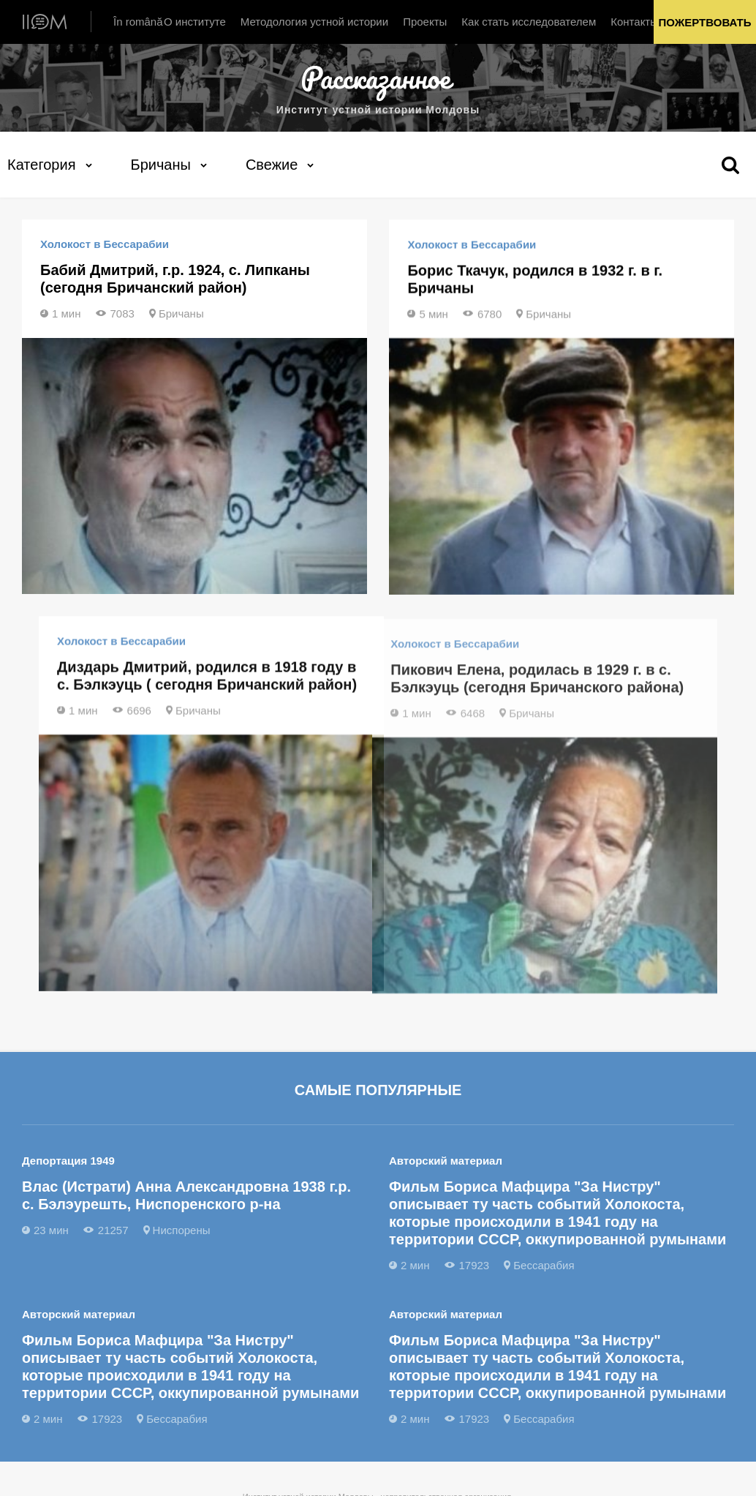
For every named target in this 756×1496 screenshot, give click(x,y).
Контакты (634, 21)
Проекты (425, 21)
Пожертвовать (705, 22)
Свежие (272, 164)
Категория (41, 164)
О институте (195, 21)
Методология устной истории (314, 21)
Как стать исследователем (528, 21)
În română (138, 21)
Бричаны (161, 164)
